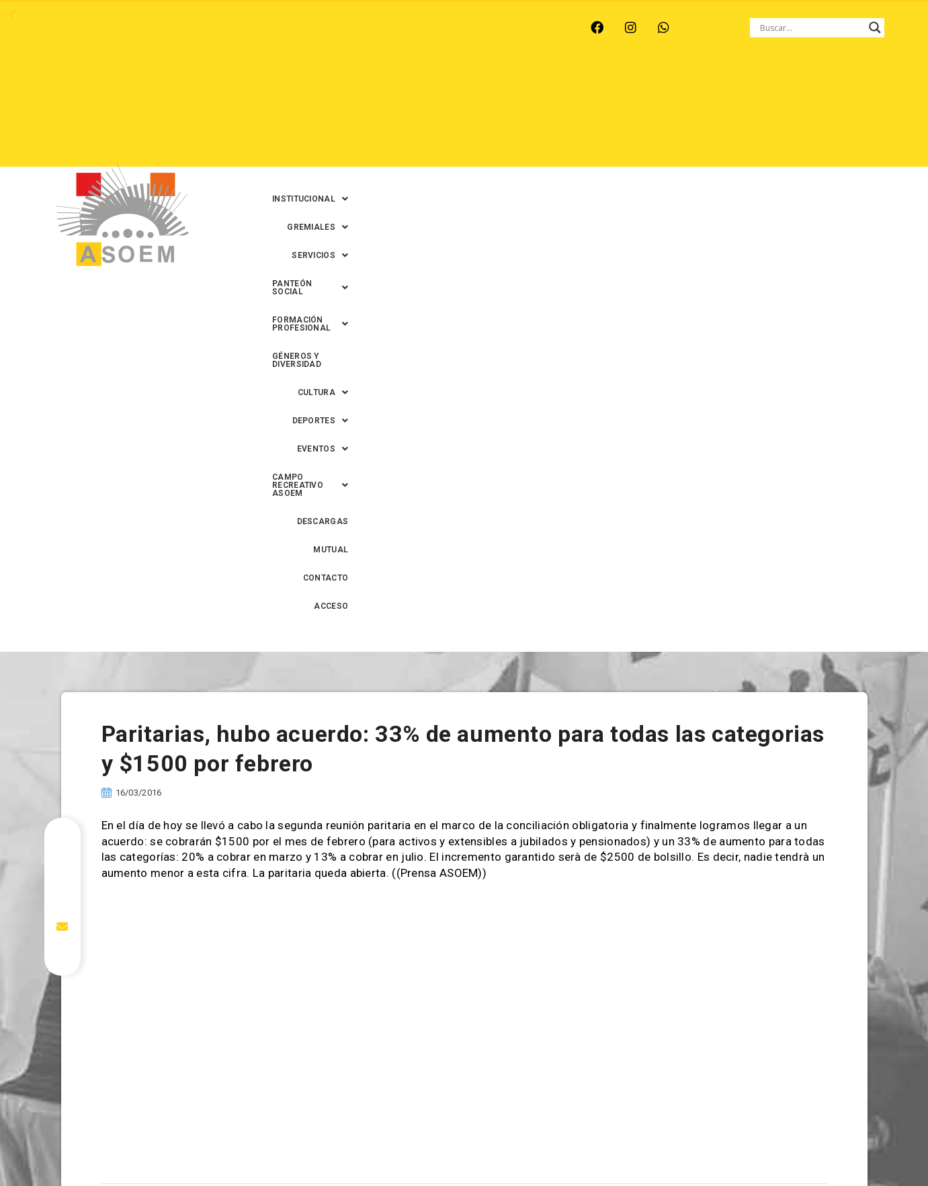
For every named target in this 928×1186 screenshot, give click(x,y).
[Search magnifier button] (875, 27)
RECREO (254, 27)
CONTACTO (810, 115)
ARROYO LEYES (99, 27)
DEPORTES (391, 115)
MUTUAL (750, 115)
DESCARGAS (687, 115)
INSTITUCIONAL (323, 86)
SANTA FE (371, 27)
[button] (323, 87)
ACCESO (870, 115)
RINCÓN (311, 27)
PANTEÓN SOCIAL (582, 86)
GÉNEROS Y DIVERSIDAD (839, 86)
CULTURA (317, 115)
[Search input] (811, 27)
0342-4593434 (726, 1145)
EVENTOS (465, 115)
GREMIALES (411, 86)
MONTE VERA (185, 27)
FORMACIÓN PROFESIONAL (706, 86)
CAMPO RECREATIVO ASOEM (576, 115)
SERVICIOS (490, 86)
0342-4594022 (653, 1145)
